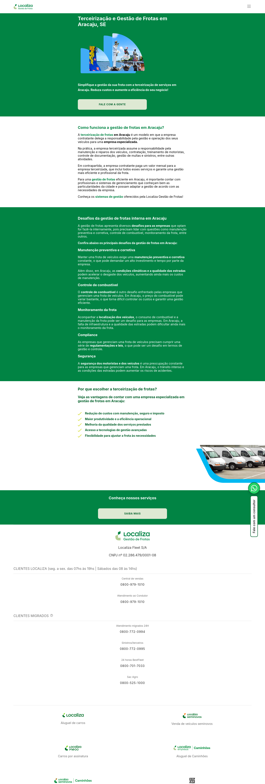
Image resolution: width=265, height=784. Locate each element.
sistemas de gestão (109, 218)
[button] (72, 10)
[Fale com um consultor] (254, 509)
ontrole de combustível (99, 319)
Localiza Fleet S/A (132, 566)
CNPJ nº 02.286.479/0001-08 (132, 574)
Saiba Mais (130, 778)
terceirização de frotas (97, 156)
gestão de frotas (103, 201)
